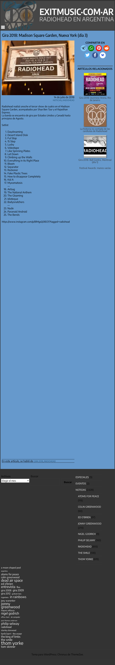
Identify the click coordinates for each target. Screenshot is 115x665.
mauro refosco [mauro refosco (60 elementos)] (8, 610)
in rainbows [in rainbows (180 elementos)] (18, 596)
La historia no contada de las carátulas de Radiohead (95, 129)
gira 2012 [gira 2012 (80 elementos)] (5, 593)
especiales (82, 477)
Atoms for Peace (88, 496)
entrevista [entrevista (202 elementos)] (8, 586)
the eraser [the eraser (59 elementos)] (17, 633)
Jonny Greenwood (89, 523)
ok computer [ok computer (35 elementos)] (15, 617)
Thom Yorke (85, 559)
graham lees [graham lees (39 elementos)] (16, 594)
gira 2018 (38, 461)
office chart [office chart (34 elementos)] (5, 617)
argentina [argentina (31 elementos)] (4, 571)
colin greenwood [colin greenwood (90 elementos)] (10, 577)
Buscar (34, 476)
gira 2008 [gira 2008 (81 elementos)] (6, 590)
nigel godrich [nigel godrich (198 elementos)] (10, 613)
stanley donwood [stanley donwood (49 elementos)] (8, 630)
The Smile (84, 552)
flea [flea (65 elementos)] (18, 587)
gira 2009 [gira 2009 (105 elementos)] (18, 590)
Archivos (6, 476)
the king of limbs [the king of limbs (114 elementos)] (10, 636)
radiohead (50, 461)
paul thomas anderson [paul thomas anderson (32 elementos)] (9, 620)
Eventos (81, 483)
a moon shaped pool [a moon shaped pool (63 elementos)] (11, 567)
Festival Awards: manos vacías (95, 167)
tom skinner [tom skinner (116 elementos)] (8, 646)
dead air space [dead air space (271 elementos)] (12, 580)
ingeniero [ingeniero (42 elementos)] (5, 597)
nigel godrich (87, 533)
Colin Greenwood (89, 506)
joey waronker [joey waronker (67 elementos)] (8, 600)
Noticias (57, 100)
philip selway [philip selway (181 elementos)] (10, 623)
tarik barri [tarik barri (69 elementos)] (6, 633)
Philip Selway (86, 540)
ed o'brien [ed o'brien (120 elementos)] (7, 583)
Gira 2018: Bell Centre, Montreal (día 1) (95, 160)
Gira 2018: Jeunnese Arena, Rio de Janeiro (95, 98)
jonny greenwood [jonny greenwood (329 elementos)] (10, 605)
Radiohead (68, 100)
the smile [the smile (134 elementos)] (6, 639)
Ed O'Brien (84, 517)
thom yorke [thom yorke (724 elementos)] (12, 642)
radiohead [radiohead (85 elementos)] (6, 627)
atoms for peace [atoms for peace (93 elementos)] (10, 574)
